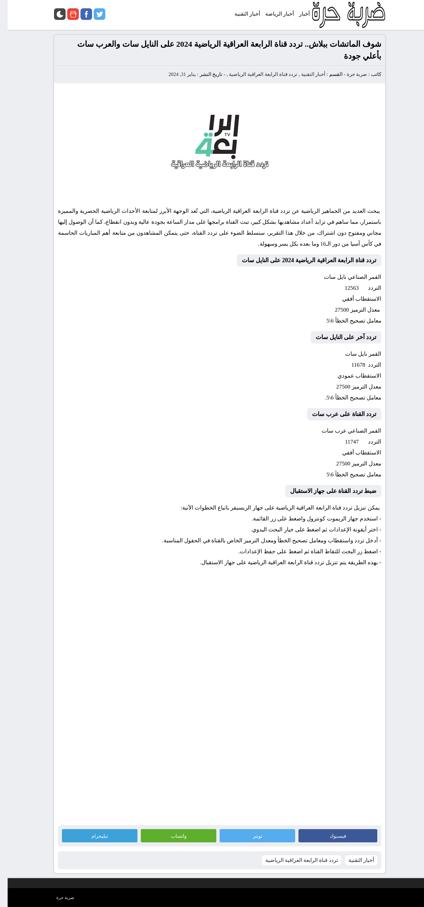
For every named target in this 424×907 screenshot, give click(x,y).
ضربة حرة (349, 74)
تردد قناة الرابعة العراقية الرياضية (255, 74)
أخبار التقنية (305, 74)
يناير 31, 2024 (174, 74)
